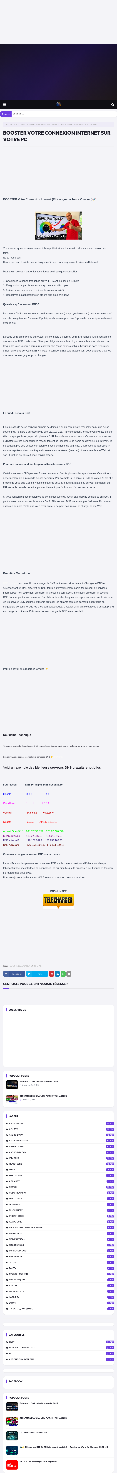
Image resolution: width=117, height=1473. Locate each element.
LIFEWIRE (58, 757)
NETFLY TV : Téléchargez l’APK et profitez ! (39, 1461)
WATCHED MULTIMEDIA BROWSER (63, 1227)
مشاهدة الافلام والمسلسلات (63, 1308)
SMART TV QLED (63, 1279)
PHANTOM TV (63, 1233)
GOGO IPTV (63, 1204)
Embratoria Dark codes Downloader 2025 (39, 1081)
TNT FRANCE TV (63, 1291)
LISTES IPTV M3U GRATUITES (33, 1432)
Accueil (9, 124)
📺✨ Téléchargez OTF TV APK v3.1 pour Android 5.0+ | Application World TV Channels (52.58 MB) (64, 1447)
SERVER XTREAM (63, 1239)
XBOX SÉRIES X (63, 1245)
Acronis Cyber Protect (63, 1347)
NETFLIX (63, 1187)
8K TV (63, 1342)
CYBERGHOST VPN (63, 1274)
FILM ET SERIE (63, 1164)
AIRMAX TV (63, 1181)
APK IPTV (63, 1129)
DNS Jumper (10, 583)
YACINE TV (63, 1297)
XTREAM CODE (63, 1216)
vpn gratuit (63, 1256)
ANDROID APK (63, 1135)
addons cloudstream (63, 1359)
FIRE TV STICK (63, 1198)
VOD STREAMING (63, 1192)
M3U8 (63, 1169)
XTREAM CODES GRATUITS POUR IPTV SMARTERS (43, 1096)
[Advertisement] (57, 22)
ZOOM (63, 1303)
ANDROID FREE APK (63, 1140)
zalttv (63, 1268)
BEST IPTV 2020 (63, 1146)
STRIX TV (63, 1285)
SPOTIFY (63, 1262)
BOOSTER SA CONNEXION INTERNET (30, 124)
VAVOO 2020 (63, 1221)
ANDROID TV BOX (63, 1152)
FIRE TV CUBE (63, 1175)
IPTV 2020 (63, 1158)
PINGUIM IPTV (63, 1210)
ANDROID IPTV (63, 1123)
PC (63, 1353)
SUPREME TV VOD (63, 1250)
